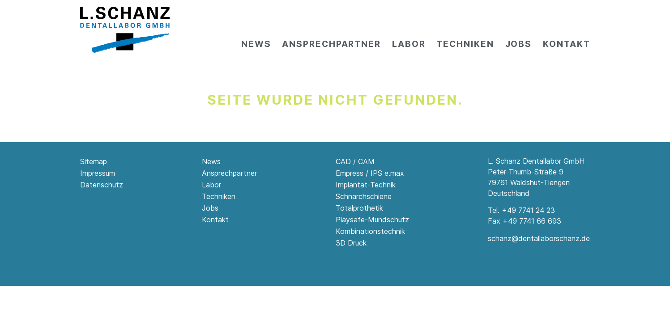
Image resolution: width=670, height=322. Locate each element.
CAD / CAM (355, 161)
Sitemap (93, 161)
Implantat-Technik (366, 184)
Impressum (97, 173)
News (256, 44)
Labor (409, 44)
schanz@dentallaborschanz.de (539, 238)
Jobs (518, 44)
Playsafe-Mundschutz (372, 219)
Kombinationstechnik (370, 231)
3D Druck (351, 242)
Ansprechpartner (331, 44)
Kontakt (566, 44)
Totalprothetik (359, 207)
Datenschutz (101, 184)
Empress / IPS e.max (370, 173)
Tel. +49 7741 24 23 (521, 210)
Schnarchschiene (364, 196)
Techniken (465, 44)
